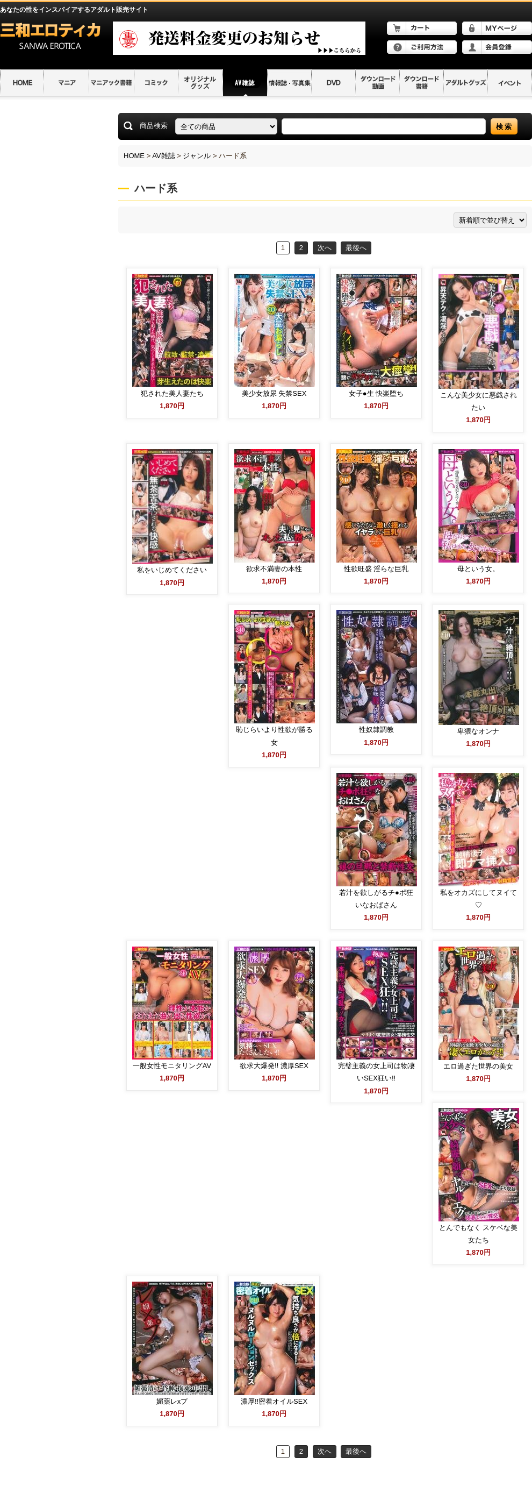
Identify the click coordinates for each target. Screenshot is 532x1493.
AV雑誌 (163, 156)
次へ (325, 248)
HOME (134, 156)
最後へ (356, 248)
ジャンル (197, 156)
